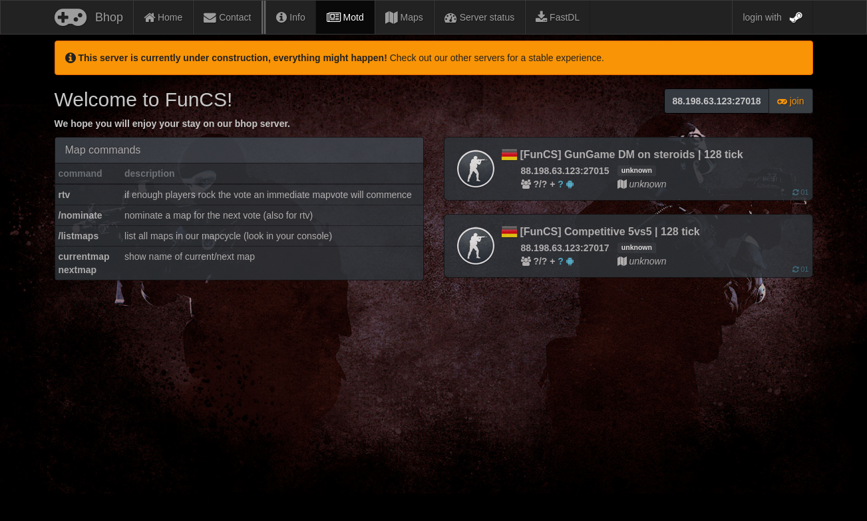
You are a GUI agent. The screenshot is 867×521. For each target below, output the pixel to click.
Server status (479, 17)
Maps (404, 17)
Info (290, 17)
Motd (345, 17)
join (790, 101)
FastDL (558, 17)
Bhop (89, 15)
